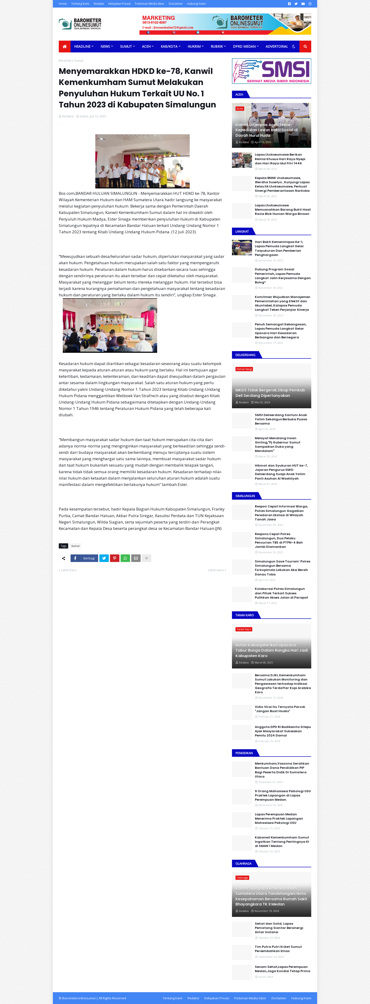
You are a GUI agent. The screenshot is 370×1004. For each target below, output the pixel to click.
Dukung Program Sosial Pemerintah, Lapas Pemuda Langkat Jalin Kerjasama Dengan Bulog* (283, 276)
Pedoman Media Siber (149, 4)
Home (63, 4)
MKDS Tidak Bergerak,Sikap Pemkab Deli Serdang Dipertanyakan (270, 393)
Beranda (65, 60)
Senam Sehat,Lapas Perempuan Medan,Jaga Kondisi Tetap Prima (282, 969)
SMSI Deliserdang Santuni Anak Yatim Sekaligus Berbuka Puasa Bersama (281, 419)
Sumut (78, 60)
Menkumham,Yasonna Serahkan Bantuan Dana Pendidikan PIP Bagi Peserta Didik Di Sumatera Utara (282, 770)
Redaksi (99, 4)
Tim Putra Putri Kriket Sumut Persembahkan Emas (278, 949)
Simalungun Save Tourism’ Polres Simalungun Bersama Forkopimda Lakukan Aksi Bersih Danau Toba (282, 568)
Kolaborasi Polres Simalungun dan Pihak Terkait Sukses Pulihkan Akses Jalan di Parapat (281, 593)
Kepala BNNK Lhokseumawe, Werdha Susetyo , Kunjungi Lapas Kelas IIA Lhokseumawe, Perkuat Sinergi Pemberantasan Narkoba (282, 184)
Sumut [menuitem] (126, 46)
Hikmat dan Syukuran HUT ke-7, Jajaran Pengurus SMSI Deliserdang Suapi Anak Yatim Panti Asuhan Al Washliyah (281, 472)
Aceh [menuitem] (146, 46)
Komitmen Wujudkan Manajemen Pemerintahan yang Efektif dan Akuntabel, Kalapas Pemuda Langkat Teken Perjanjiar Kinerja (282, 303)
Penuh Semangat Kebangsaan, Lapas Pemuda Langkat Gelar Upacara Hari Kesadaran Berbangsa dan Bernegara (281, 331)
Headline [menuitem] (82, 46)
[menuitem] (65, 46)
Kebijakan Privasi (119, 4)
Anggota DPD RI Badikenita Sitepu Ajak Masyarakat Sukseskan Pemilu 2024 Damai (283, 731)
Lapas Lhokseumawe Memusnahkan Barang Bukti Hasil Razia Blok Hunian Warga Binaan (283, 209)
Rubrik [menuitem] (217, 46)
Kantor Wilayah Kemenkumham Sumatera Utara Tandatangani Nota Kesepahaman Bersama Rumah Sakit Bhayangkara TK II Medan (271, 896)
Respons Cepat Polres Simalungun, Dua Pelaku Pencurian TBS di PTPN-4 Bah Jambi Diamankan (279, 540)
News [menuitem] (105, 46)
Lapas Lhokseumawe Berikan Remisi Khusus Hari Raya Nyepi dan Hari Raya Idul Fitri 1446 (280, 159)
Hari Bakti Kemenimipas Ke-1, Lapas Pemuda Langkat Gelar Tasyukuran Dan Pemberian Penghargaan (279, 248)
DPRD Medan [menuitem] (244, 46)
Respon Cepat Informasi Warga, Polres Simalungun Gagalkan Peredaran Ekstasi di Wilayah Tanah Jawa (281, 513)
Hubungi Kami (196, 4)
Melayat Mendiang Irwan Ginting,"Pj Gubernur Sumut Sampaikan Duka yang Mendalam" (277, 444)
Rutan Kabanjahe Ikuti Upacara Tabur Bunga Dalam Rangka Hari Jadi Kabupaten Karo (271, 651)
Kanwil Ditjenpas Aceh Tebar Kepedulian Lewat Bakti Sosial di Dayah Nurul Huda (266, 130)
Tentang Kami (80, 4)
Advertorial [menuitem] (277, 46)
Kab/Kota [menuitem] (169, 46)
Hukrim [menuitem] (194, 46)
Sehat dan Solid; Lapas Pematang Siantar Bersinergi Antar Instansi (279, 928)
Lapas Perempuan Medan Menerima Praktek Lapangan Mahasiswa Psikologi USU (279, 818)
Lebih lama (216, 570)
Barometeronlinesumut (79, 998)
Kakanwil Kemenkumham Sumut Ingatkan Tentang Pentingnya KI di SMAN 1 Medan (282, 841)
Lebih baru (68, 570)
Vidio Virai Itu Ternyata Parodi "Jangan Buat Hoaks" (280, 709)
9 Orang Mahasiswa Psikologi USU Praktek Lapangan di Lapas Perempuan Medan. (283, 795)
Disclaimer (176, 4)
